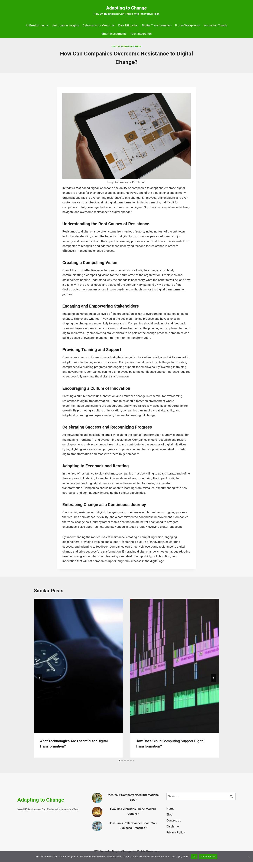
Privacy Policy (175, 832)
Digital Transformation (156, 25)
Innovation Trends (215, 25)
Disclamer (173, 826)
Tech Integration (141, 33)
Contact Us (173, 820)
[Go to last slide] (39, 678)
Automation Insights (65, 25)
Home (170, 808)
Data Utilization (128, 25)
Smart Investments (113, 33)
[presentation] (78, 666)
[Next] (213, 678)
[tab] (119, 760)
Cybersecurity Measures (99, 25)
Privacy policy (208, 856)
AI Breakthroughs (37, 25)
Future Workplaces (187, 25)
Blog (169, 814)
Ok (194, 856)
